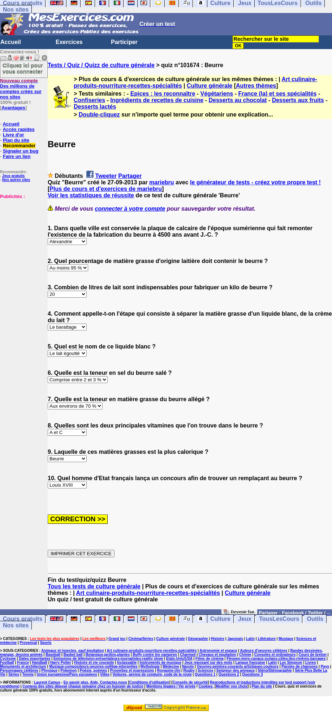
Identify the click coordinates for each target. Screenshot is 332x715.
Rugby (189, 670)
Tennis (28, 674)
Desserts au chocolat (237, 100)
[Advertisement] (21, 235)
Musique (286, 639)
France (23, 662)
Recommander (19, 145)
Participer (124, 42)
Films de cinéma (209, 659)
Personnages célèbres (19, 670)
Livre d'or (13, 134)
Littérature (266, 639)
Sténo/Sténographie (275, 670)
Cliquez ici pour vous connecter (23, 68)
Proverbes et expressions (132, 670)
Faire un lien (17, 156)
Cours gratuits (22, 619)
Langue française (250, 662)
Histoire (217, 639)
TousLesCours (279, 619)
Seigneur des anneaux (235, 670)
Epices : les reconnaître (162, 94)
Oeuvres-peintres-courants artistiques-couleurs (238, 666)
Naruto (188, 666)
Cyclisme (8, 659)
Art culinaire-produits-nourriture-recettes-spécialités (148, 593)
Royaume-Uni (168, 670)
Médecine (171, 666)
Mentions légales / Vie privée (170, 686)
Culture (220, 619)
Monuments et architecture (23, 666)
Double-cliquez (99, 114)
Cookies (205, 686)
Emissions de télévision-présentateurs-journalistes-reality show (108, 659)
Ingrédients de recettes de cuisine (156, 100)
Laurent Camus (47, 682)
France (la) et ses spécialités (277, 94)
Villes (104, 674)
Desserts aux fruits (298, 100)
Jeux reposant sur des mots (208, 662)
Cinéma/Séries (140, 639)
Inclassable (127, 662)
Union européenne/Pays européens (66, 674)
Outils (315, 619)
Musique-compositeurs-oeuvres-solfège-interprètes (93, 666)
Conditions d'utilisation (149, 682)
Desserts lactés (95, 107)
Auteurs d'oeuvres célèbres (263, 651)
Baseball (53, 655)
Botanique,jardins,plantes (108, 655)
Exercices (69, 42)
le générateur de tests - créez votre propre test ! (255, 182)
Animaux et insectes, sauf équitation (72, 651)
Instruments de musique (160, 662)
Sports (46, 643)
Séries (13, 674)
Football (7, 662)
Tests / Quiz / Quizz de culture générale (101, 65)
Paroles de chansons (299, 666)
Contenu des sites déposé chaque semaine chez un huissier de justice (82, 686)
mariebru (161, 182)
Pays (325, 666)
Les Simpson (291, 662)
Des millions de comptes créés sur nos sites (21, 89)
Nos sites (16, 9)
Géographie (198, 639)
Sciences (205, 670)
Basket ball (73, 655)
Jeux (244, 619)
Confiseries (89, 100)
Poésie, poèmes (93, 670)
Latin (250, 639)
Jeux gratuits (13, 176)
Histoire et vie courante (94, 662)
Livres (310, 662)
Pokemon (68, 670)
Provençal (28, 643)
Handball (39, 662)
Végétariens (217, 94)
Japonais (235, 639)
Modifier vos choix (231, 686)
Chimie (245, 655)
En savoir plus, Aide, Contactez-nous (95, 682)
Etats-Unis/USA (179, 659)
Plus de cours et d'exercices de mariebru (105, 189)
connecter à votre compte (130, 209)
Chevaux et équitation (217, 655)
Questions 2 (229, 674)
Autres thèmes (256, 86)
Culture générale (209, 86)
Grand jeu (116, 639)
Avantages (13, 107)
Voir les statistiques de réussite (91, 195)
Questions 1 (205, 674)
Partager (130, 176)
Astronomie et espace (218, 651)
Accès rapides (18, 129)
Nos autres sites (16, 180)
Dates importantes (34, 659)
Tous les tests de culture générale (94, 586)
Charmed (187, 655)
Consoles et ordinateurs (275, 655)
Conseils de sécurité (190, 682)
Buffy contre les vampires (155, 655)
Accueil (10, 42)
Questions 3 (252, 674)
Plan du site (16, 140)
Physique (49, 670)
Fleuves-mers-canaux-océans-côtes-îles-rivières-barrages (276, 659)
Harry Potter (60, 662)
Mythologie (150, 666)
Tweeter (106, 176)
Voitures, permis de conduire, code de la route (151, 674)
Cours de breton (313, 655)
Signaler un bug (20, 151)
